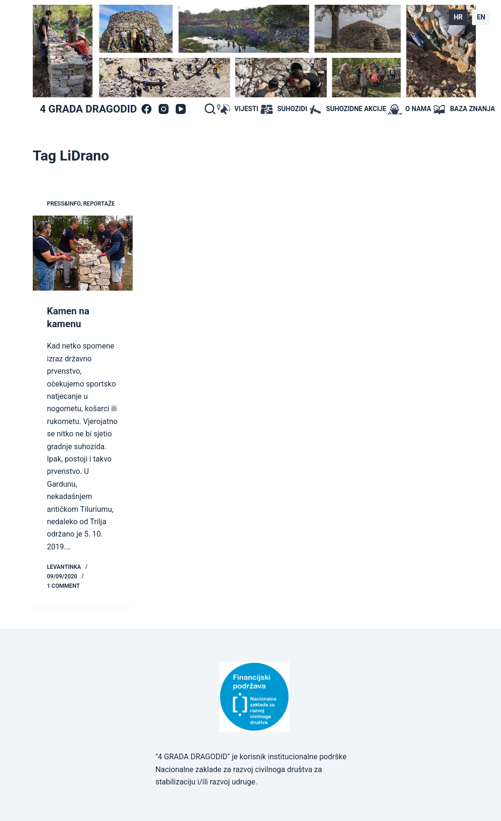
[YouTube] (181, 109)
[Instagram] (164, 109)
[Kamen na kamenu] (83, 253)
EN (481, 17)
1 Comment (63, 585)
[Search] (210, 109)
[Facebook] (146, 109)
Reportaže (98, 203)
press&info (64, 203)
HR (458, 17)
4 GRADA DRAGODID (88, 109)
